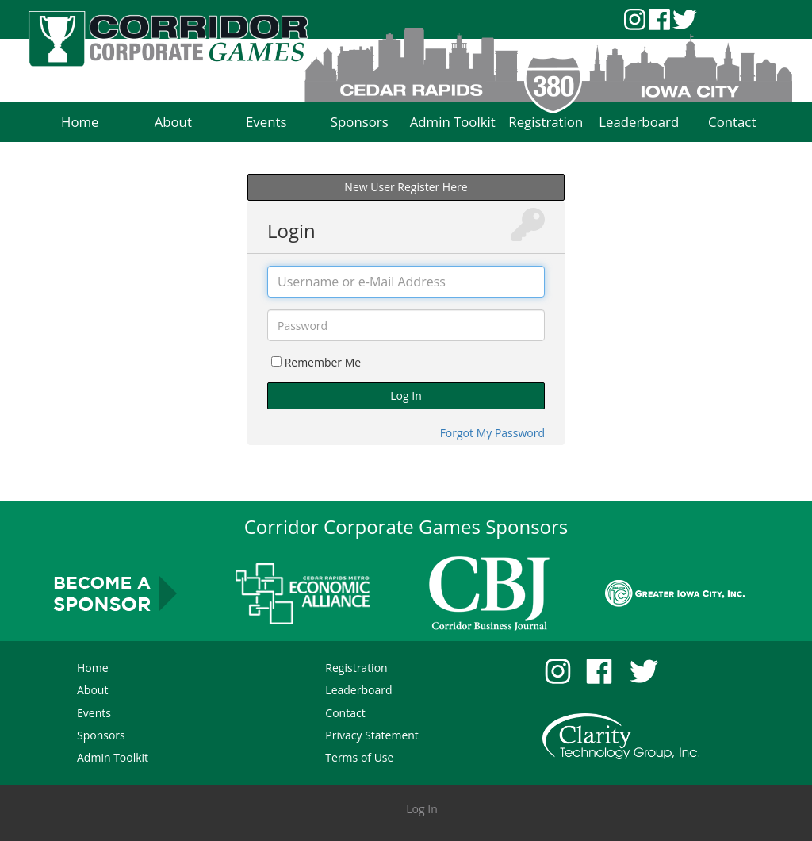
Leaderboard (358, 689)
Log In (405, 395)
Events (94, 712)
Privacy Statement (372, 735)
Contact (345, 712)
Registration (356, 667)
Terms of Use (359, 757)
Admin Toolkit (112, 757)
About (92, 689)
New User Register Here (405, 186)
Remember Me (323, 362)
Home (93, 667)
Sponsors (101, 735)
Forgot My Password (492, 432)
